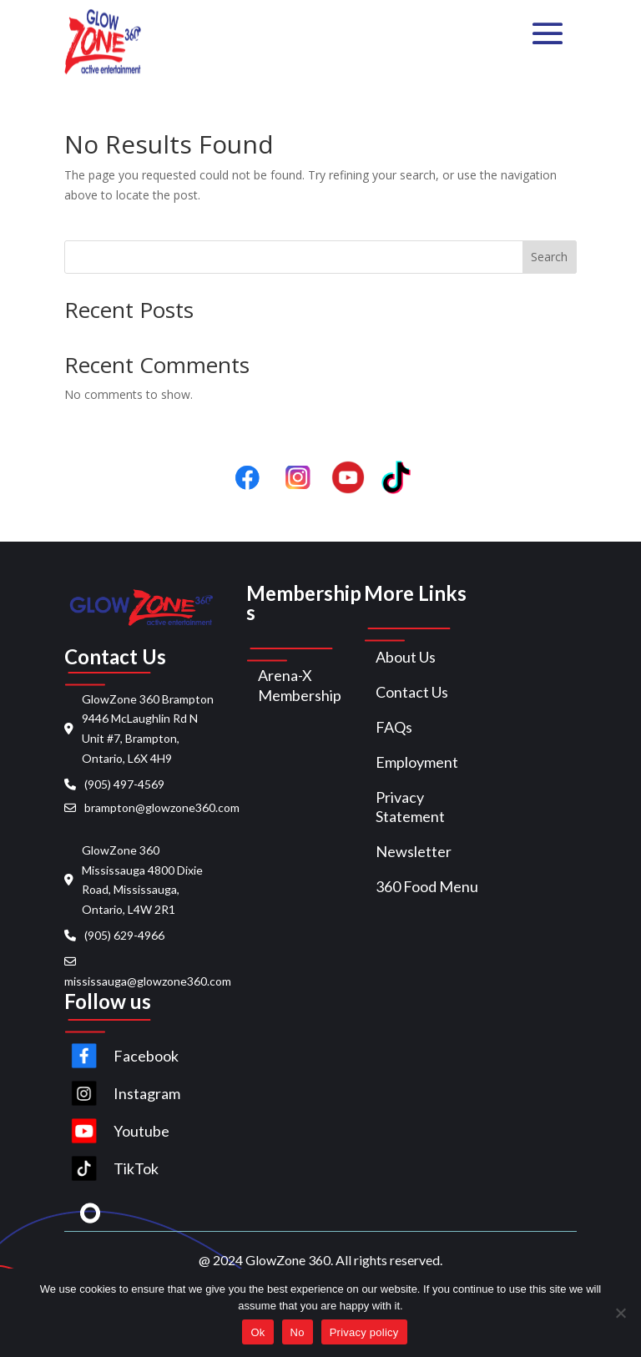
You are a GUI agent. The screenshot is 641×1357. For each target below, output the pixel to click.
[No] (620, 1312)
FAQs (394, 727)
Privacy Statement (410, 807)
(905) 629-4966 (124, 935)
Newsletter (414, 851)
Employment (417, 762)
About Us (406, 657)
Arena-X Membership (299, 685)
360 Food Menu (427, 886)
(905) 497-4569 (124, 784)
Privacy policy (364, 1332)
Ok (257, 1332)
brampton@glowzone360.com (162, 807)
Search (549, 257)
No (297, 1332)
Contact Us (412, 692)
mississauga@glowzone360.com (147, 981)
